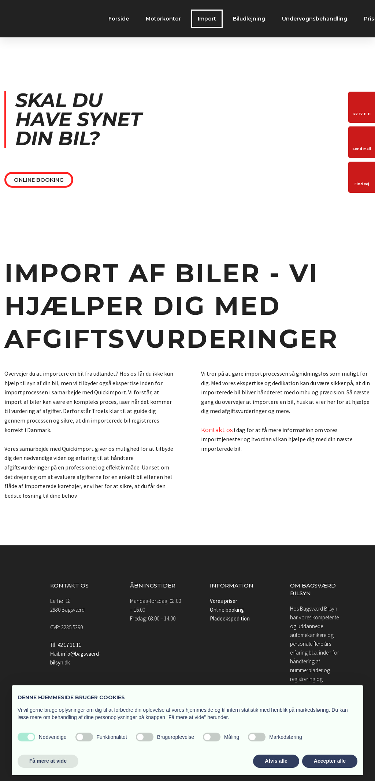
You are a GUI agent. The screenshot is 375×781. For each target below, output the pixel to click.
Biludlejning (249, 18)
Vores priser (223, 600)
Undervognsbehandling (314, 18)
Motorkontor (163, 18)
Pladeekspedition (230, 618)
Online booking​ (39, 179)
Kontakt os (217, 430)
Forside (118, 18)
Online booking (227, 609)
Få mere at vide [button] (48, 761)
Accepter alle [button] (330, 761)
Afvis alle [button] (276, 761)
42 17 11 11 (69, 644)
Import (207, 18)
